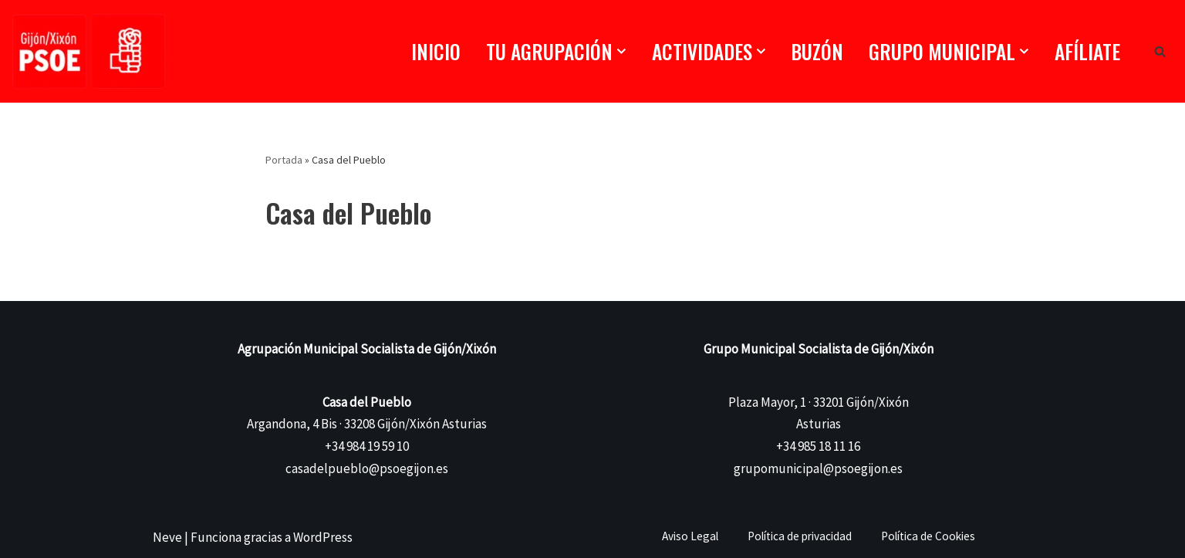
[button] (621, 51)
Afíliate (1087, 51)
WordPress (323, 537)
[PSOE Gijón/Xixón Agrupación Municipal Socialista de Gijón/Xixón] (89, 51)
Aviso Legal (690, 536)
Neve (167, 537)
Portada (283, 160)
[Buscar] (1160, 51)
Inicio (436, 51)
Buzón (817, 51)
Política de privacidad (800, 536)
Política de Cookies (928, 536)
